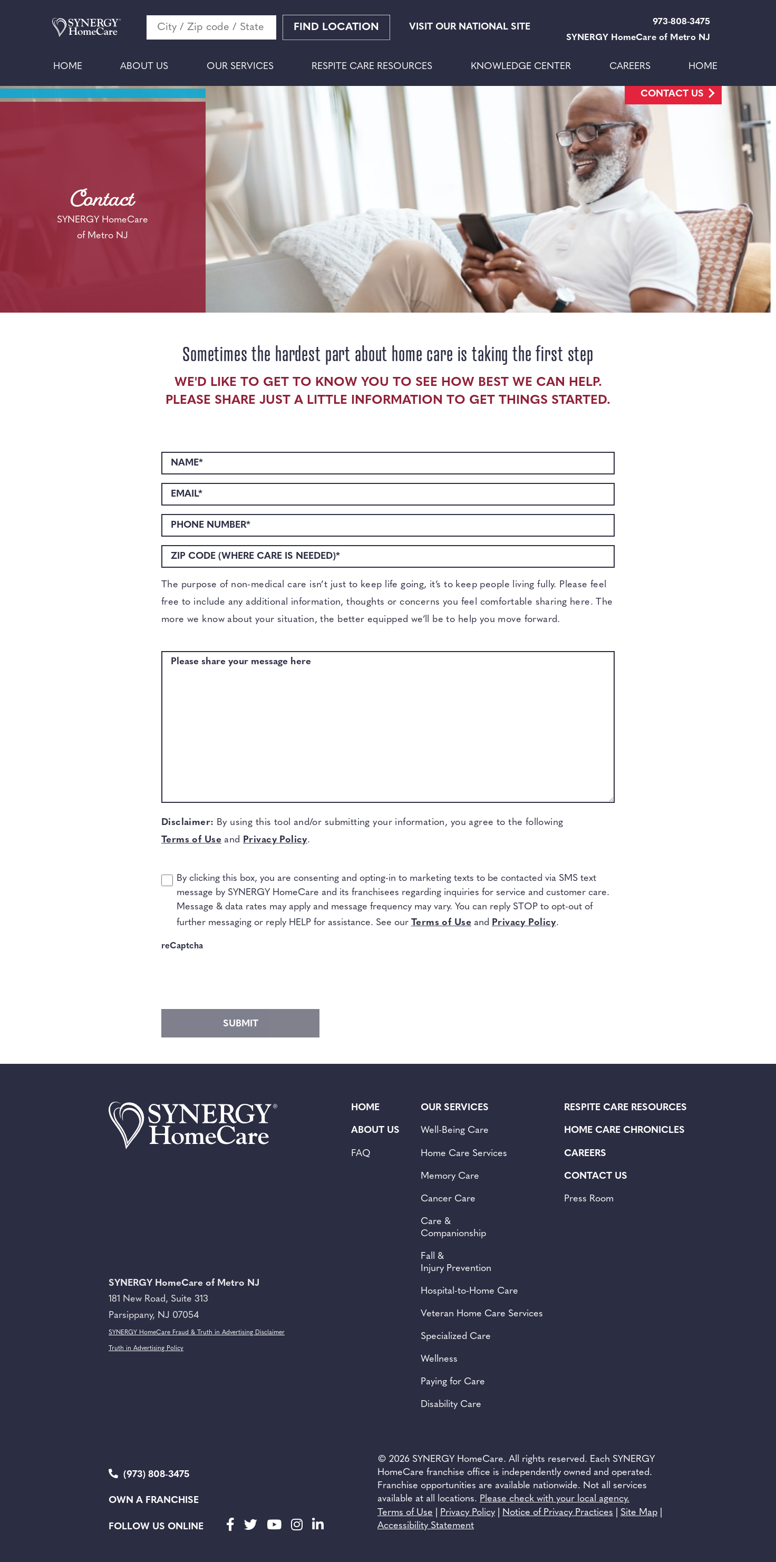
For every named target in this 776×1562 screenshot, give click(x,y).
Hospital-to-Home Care (469, 1291)
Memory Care (450, 1176)
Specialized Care (456, 1337)
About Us (144, 67)
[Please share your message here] (388, 727)
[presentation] (241, 977)
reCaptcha (182, 946)
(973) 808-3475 (149, 1474)
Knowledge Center (521, 67)
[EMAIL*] (388, 494)
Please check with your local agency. (554, 1499)
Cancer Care (448, 1199)
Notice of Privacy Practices (557, 1513)
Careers (630, 67)
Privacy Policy (275, 840)
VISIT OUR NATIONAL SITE (469, 27)
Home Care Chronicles (624, 1131)
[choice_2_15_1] (167, 880)
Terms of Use (191, 840)
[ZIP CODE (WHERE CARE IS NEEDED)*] (388, 556)
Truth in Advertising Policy (146, 1348)
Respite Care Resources (372, 67)
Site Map (638, 1513)
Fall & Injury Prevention (456, 1262)
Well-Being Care (455, 1131)
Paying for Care (453, 1382)
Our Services (240, 67)
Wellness (439, 1359)
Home (67, 67)
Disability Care (451, 1405)
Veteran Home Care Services (482, 1314)
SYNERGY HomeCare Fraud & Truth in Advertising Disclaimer (197, 1333)
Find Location (336, 27)
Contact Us (672, 94)
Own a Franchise (154, 1501)
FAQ (361, 1154)
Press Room (589, 1199)
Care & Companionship (453, 1228)
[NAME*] (388, 463)
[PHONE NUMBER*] (388, 525)
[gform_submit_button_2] (240, 1023)
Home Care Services (464, 1154)
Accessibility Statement (425, 1526)
